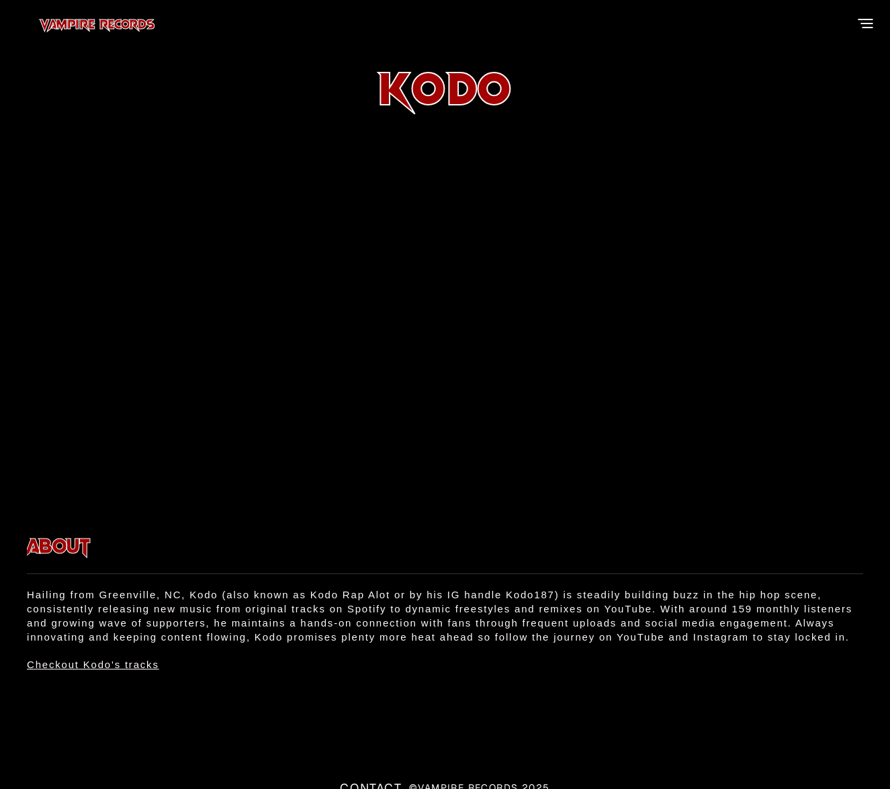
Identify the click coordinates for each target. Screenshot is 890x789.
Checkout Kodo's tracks (93, 664)
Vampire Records (138, 23)
